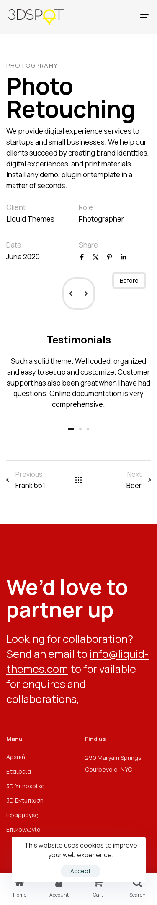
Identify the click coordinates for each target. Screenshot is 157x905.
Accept (80, 871)
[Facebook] (82, 257)
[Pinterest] (109, 257)
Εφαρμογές (22, 815)
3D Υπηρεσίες (25, 786)
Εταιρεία (18, 771)
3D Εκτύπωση (25, 800)
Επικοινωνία (23, 829)
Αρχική (15, 757)
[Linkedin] (123, 257)
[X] (96, 257)
